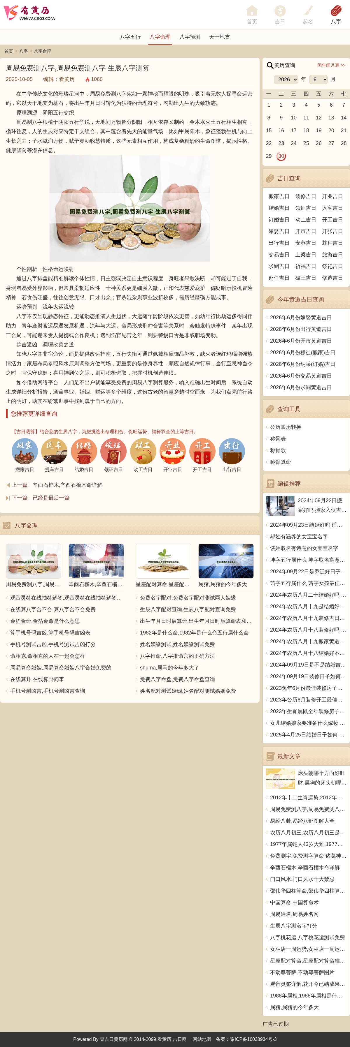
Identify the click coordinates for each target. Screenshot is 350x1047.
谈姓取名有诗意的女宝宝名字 (304, 548)
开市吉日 (305, 231)
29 (269, 156)
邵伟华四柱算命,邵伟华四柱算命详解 (308, 891)
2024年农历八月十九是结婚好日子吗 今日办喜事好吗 (308, 606)
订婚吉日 (279, 220)
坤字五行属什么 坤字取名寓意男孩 (308, 560)
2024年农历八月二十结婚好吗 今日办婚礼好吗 (308, 595)
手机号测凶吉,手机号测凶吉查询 (47, 691)
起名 (308, 21)
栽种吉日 (332, 243)
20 (331, 130)
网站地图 (202, 1039)
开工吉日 (332, 220)
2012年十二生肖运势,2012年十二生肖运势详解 (308, 798)
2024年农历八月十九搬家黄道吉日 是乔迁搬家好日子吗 (308, 641)
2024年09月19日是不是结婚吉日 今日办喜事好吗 (308, 665)
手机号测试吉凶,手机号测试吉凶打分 (53, 644)
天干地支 (219, 37)
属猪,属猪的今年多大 (294, 1007)
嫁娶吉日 (279, 231)
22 (269, 143)
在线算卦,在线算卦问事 (37, 679)
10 (294, 118)
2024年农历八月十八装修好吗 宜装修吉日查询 (308, 630)
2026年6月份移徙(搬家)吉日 (302, 352)
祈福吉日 (305, 266)
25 (306, 143)
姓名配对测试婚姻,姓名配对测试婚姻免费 (188, 691)
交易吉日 (279, 255)
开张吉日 (332, 231)
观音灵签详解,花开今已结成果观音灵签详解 (308, 984)
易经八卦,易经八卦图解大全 (302, 821)
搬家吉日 (279, 196)
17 (294, 130)
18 (306, 130)
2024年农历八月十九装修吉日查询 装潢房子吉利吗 (308, 618)
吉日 (280, 21)
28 (344, 143)
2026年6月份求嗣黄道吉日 (301, 387)
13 (331, 118)
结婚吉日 (279, 208)
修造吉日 (332, 278)
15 (269, 130)
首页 (8, 51)
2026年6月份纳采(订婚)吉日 (302, 364)
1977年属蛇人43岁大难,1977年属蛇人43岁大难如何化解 (308, 844)
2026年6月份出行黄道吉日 (301, 329)
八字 (336, 21)
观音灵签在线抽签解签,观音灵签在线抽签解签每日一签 (67, 598)
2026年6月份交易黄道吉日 (301, 376)
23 (281, 143)
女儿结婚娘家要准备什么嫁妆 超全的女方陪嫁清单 (308, 723)
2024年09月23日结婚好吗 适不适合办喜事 (308, 525)
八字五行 (130, 37)
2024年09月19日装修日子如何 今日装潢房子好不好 (308, 676)
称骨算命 (280, 462)
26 (319, 143)
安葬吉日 (305, 243)
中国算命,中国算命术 (294, 902)
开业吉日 (332, 196)
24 (294, 143)
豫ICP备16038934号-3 (253, 1039)
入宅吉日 (332, 208)
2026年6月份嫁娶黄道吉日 (301, 317)
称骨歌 (278, 450)
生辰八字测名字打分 (293, 926)
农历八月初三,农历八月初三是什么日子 (308, 833)
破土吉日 (305, 278)
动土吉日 (305, 220)
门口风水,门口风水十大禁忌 (302, 879)
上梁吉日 (305, 255)
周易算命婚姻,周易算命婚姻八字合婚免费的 (60, 668)
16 (281, 130)
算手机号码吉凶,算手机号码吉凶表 (50, 633)
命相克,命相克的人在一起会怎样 (47, 656)
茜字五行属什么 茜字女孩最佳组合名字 (308, 583)
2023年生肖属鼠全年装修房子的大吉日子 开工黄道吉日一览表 (308, 711)
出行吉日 (279, 243)
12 (319, 118)
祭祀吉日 (332, 266)
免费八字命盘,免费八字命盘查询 (177, 679)
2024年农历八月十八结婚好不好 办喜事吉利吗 (308, 653)
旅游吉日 (332, 255)
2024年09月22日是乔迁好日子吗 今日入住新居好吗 (308, 571)
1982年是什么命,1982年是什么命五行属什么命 (194, 633)
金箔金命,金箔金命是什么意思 (45, 621)
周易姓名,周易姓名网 (294, 914)
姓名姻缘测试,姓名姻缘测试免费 (177, 644)
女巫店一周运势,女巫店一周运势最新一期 (308, 949)
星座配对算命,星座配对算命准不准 (308, 961)
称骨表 (278, 439)
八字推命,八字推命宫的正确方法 (177, 656)
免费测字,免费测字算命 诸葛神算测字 (308, 856)
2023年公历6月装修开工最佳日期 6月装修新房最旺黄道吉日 (308, 700)
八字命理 (160, 37)
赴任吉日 (279, 278)
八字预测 (189, 37)
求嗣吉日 (279, 266)
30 (281, 156)
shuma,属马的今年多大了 (169, 668)
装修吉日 (305, 196)
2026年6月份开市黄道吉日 (301, 341)
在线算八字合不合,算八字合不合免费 (53, 609)
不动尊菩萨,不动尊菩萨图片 (302, 972)
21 (344, 130)
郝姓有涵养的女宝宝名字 (299, 537)
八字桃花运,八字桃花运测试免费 (307, 937)
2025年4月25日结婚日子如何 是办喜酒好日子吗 (308, 735)
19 (319, 130)
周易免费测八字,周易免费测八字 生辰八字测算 (308, 809)
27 (331, 143)
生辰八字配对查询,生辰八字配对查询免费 (188, 609)
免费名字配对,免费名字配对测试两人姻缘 (188, 598)
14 (344, 118)
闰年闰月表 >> (331, 65)
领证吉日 (305, 208)
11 (306, 118)
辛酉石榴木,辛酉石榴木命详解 (67, 485)
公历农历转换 (286, 427)
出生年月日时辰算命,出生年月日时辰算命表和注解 (197, 621)
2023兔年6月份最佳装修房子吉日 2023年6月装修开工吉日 (308, 688)
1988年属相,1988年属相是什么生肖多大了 (308, 996)
